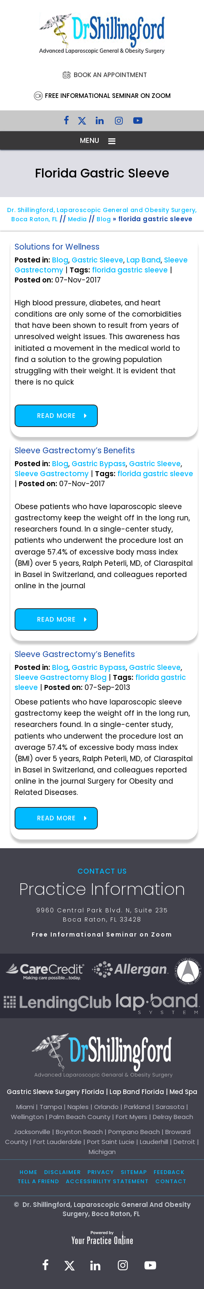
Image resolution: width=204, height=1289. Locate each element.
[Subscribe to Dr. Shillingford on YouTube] (138, 122)
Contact (171, 1181)
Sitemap (134, 1172)
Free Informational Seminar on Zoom (108, 95)
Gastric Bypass (99, 464)
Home (28, 1172)
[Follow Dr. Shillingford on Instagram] (118, 122)
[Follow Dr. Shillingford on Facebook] (66, 122)
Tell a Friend (38, 1181)
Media (77, 219)
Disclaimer (62, 1172)
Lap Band (144, 260)
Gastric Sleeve (97, 260)
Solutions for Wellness (57, 246)
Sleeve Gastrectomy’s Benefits (75, 450)
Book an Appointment (110, 74)
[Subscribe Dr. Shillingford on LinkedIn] (99, 122)
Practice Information (102, 889)
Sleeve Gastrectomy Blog (61, 677)
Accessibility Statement (107, 1181)
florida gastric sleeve (130, 270)
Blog (104, 219)
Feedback (169, 1172)
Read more (56, 415)
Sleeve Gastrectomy (52, 474)
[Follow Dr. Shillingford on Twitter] (82, 122)
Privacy (100, 1172)
